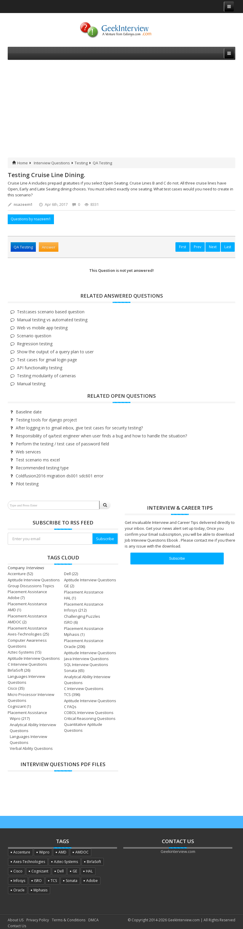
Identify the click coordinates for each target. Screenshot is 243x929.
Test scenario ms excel (38, 460)
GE (66, 585)
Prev (197, 246)
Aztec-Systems (21, 652)
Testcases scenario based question (50, 312)
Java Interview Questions (86, 658)
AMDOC (14, 622)
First (182, 246)
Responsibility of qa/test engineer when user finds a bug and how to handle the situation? (101, 436)
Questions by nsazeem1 (31, 219)
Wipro (15, 718)
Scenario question (34, 335)
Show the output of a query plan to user (55, 351)
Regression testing (34, 343)
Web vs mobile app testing (42, 327)
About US (15, 919)
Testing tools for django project (46, 420)
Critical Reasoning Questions (90, 718)
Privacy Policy (37, 919)
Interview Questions (52, 163)
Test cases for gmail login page (47, 359)
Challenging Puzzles (82, 616)
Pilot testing (27, 484)
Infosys (70, 610)
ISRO (68, 622)
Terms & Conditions (68, 919)
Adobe (14, 597)
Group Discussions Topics (31, 585)
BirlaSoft (15, 670)
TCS (67, 694)
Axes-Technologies (25, 634)
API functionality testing (39, 367)
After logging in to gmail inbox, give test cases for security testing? (79, 428)
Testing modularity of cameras (46, 375)
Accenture (17, 573)
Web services (28, 452)
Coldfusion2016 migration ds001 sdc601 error (59, 476)
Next (213, 246)
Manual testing (31, 383)
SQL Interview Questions (86, 664)
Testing (81, 163)
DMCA (93, 919)
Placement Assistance (27, 591)
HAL (67, 598)
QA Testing (102, 163)
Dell (67, 573)
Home (20, 163)
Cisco (12, 688)
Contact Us (17, 925)
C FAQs (70, 706)
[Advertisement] (121, 113)
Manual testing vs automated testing (52, 319)
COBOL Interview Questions (88, 712)
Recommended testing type (42, 468)
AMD (12, 609)
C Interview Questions (27, 664)
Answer (48, 247)
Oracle (70, 646)
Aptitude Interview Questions (34, 580)
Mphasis (71, 634)
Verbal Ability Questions (31, 748)
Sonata (70, 670)
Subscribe (105, 538)
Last (227, 246)
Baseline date (29, 412)
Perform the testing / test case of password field (62, 444)
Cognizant (17, 706)
